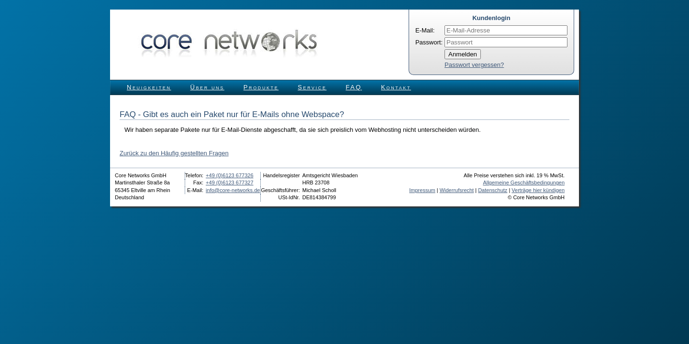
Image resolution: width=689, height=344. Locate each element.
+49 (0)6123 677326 (229, 175)
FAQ (354, 87)
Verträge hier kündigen (538, 190)
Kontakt (396, 87)
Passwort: (429, 42)
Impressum (422, 190)
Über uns (207, 87)
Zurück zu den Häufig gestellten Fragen (174, 153)
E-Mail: (424, 30)
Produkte (261, 87)
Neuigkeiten (149, 87)
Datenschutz (492, 190)
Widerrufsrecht (457, 190)
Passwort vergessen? (474, 64)
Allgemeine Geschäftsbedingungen (524, 182)
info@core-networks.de (233, 190)
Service (312, 87)
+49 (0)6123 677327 (229, 182)
